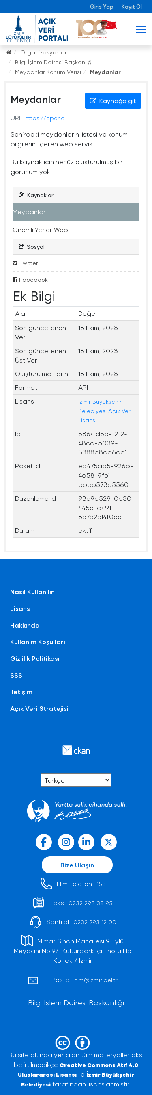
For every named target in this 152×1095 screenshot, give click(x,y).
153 (101, 884)
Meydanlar (105, 72)
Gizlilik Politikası (35, 658)
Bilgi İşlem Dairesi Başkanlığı (54, 62)
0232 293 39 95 (91, 903)
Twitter (25, 263)
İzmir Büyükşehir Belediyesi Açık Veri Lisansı (105, 411)
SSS (16, 675)
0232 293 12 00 (94, 922)
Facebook (30, 279)
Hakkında (25, 625)
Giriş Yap (101, 6)
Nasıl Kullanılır (32, 591)
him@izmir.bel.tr (96, 980)
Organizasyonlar (43, 52)
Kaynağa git (113, 100)
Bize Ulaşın (77, 864)
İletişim (21, 691)
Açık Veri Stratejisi (39, 708)
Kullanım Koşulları (37, 641)
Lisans (20, 608)
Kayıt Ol (132, 6)
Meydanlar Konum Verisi (48, 72)
